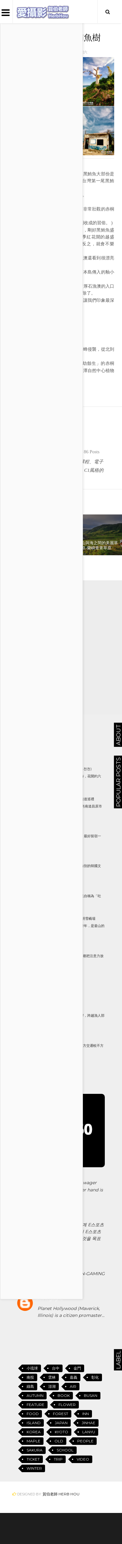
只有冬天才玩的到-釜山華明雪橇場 (69, 918)
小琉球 (22, 387)
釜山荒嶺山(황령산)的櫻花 (63, 1038)
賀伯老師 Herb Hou (61, 1494)
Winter (34, 1468)
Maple (33, 1441)
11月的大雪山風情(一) (59, 948)
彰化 (95, 1377)
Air (73, 1386)
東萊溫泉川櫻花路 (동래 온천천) (67, 769)
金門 (77, 1368)
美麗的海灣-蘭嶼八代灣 (60, 1008)
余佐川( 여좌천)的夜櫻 (60, 829)
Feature (35, 1404)
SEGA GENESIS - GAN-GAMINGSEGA (71, 1277)
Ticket (33, 1459)
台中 (55, 1368)
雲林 (52, 1377)
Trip (58, 1459)
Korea (34, 1432)
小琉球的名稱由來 (56, 888)
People (85, 1441)
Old (58, 1441)
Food (33, 1413)
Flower (67, 1404)
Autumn (35, 1395)
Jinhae (88, 1422)
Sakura (35, 1450)
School (65, 1450)
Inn (85, 1413)
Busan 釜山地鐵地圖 (60, 978)
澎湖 (52, 1386)
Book (64, 1395)
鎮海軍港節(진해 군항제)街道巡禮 (68, 799)
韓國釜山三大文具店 (58, 858)
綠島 (30, 1386)
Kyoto (61, 1432)
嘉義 (73, 1377)
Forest (60, 1413)
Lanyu (88, 1432)
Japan (61, 1422)
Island (38, 387)
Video (83, 1459)
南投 (30, 1377)
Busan (90, 1395)
